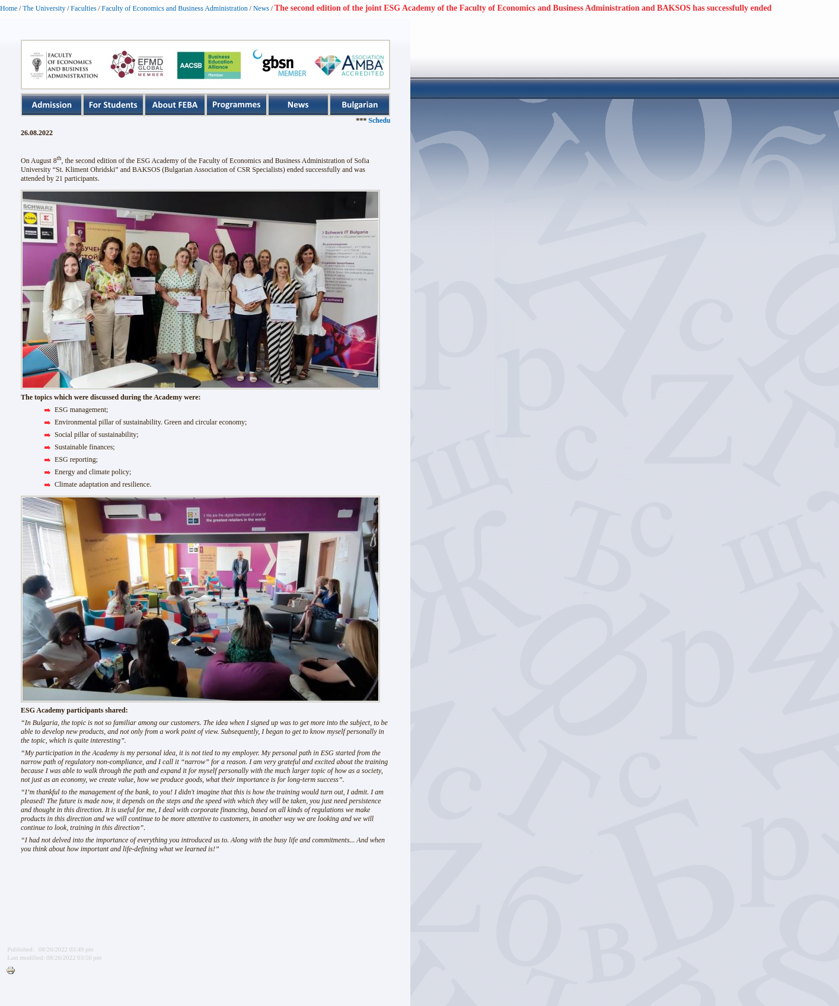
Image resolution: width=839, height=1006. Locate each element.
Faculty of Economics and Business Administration (175, 8)
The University (44, 8)
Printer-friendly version (13, 971)
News (261, 8)
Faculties (83, 8)
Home (8, 8)
